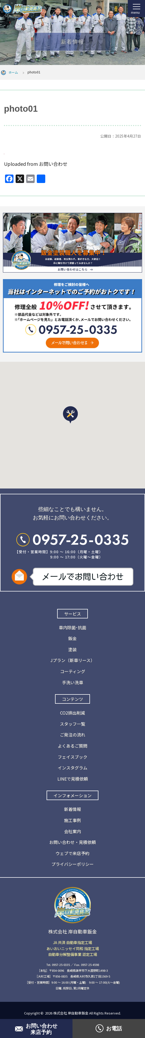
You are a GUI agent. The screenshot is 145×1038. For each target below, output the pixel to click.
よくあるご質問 (72, 746)
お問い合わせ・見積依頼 (72, 842)
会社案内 (72, 831)
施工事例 (72, 820)
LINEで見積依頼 (72, 779)
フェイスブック (72, 757)
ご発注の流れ (72, 734)
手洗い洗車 (72, 682)
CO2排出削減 (72, 713)
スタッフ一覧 (72, 724)
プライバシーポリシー (72, 864)
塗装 (72, 649)
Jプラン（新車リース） (72, 660)
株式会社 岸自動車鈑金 (70, 1013)
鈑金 (72, 638)
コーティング (72, 671)
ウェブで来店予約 (72, 853)
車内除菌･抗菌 (72, 627)
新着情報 (72, 809)
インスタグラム (72, 767)
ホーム (13, 72)
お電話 (109, 1028)
